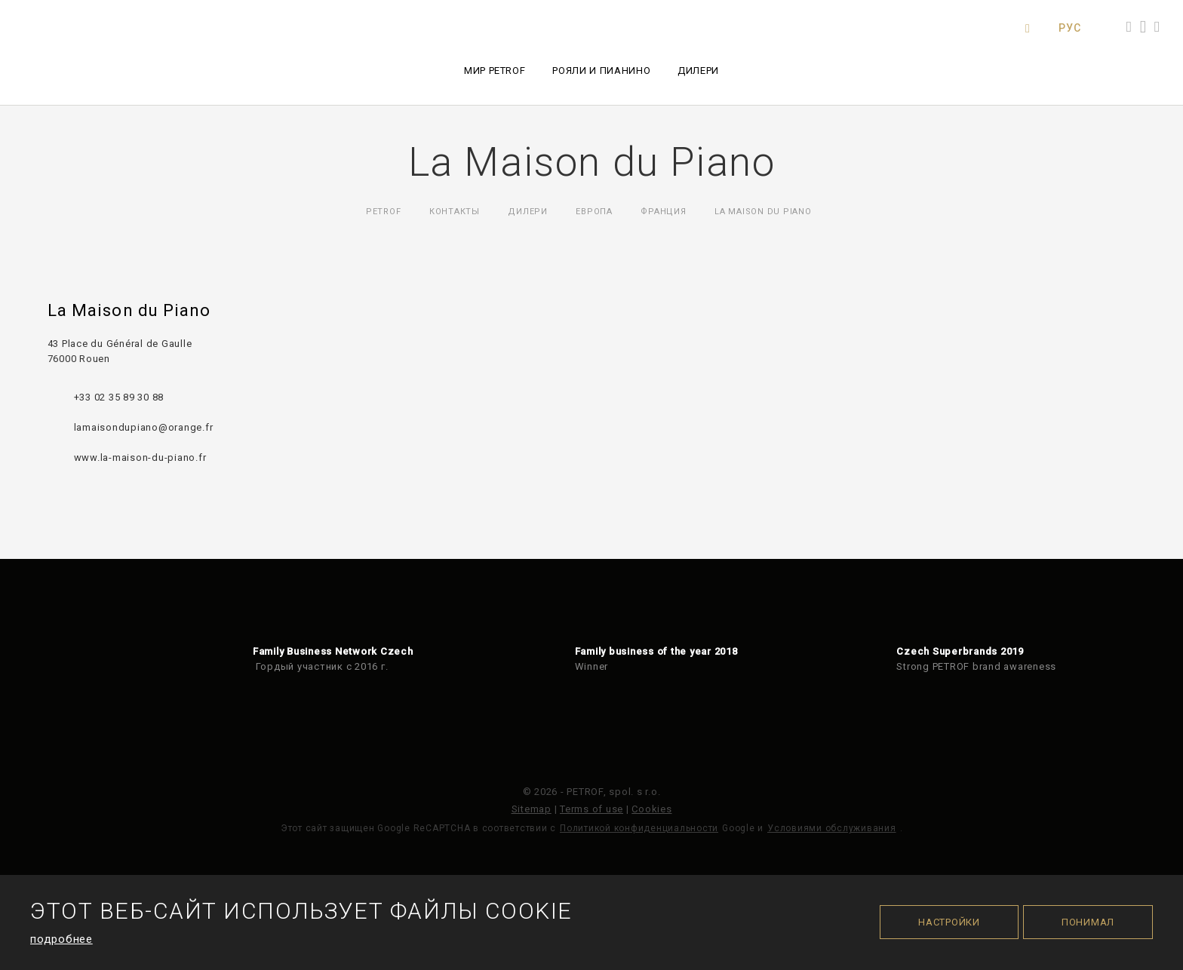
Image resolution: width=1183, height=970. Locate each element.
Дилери (698, 70)
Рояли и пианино (601, 70)
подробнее (61, 939)
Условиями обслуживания (831, 828)
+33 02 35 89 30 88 (119, 397)
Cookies (651, 809)
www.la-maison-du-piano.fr (140, 457)
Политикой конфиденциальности (639, 828)
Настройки (949, 922)
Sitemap (532, 809)
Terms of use (591, 809)
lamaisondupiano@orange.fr (144, 427)
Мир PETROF (495, 70)
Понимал (1088, 922)
